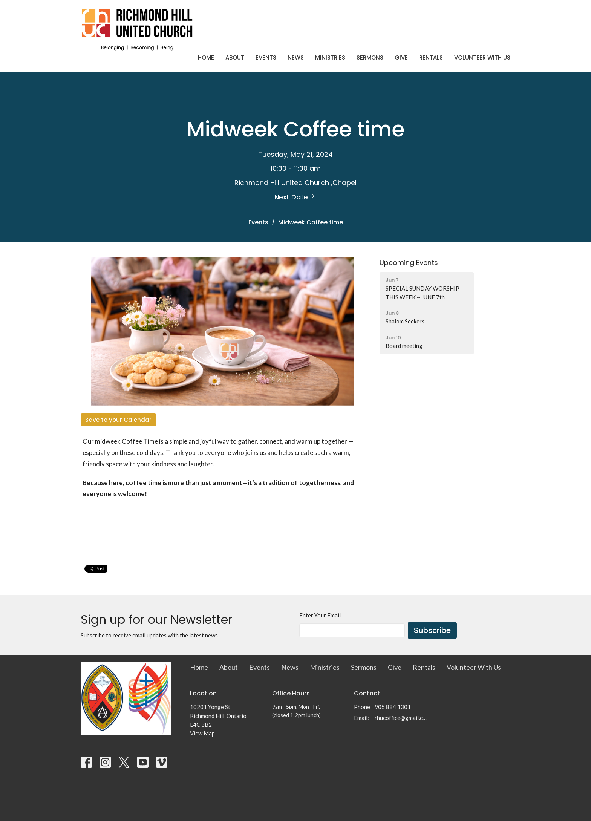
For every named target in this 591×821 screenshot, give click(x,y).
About (234, 57)
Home (206, 57)
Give (401, 57)
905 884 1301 (393, 706)
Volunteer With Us (482, 57)
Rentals (431, 57)
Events (266, 57)
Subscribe (432, 630)
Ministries (330, 57)
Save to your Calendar (118, 420)
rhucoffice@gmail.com (402, 717)
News (296, 57)
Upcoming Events (409, 262)
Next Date (295, 197)
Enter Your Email (320, 615)
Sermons (370, 57)
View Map (202, 733)
